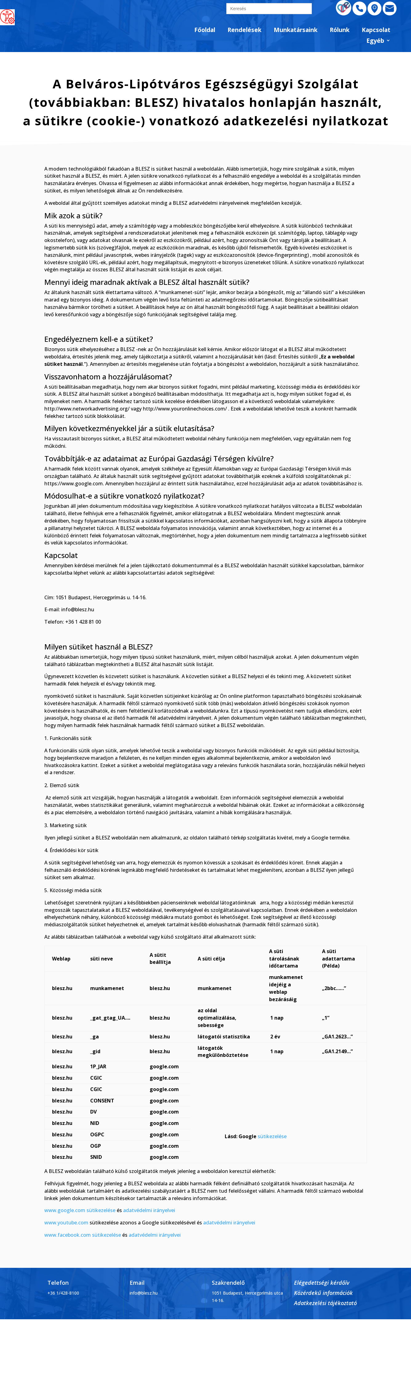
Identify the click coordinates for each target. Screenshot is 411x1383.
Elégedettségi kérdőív (321, 1282)
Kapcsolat (376, 30)
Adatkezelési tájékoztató (325, 1303)
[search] (269, 8)
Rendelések (244, 30)
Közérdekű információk (323, 1292)
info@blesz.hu (144, 1293)
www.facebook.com (67, 1234)
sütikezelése (272, 1136)
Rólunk (339, 30)
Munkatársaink (295, 30)
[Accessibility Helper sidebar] (7, 16)
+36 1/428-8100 (63, 1293)
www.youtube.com (66, 1222)
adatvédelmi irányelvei (149, 1210)
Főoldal (204, 30)
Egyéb (375, 41)
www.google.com (64, 1210)
